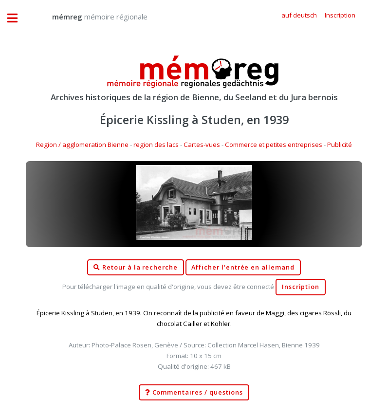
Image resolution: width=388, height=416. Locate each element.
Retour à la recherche (135, 267)
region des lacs (156, 144)
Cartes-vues (202, 144)
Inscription (300, 287)
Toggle (17, 18)
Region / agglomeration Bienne (82, 144)
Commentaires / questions (194, 392)
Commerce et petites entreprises (273, 144)
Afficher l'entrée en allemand (243, 267)
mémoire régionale (90, 16)
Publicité (339, 144)
